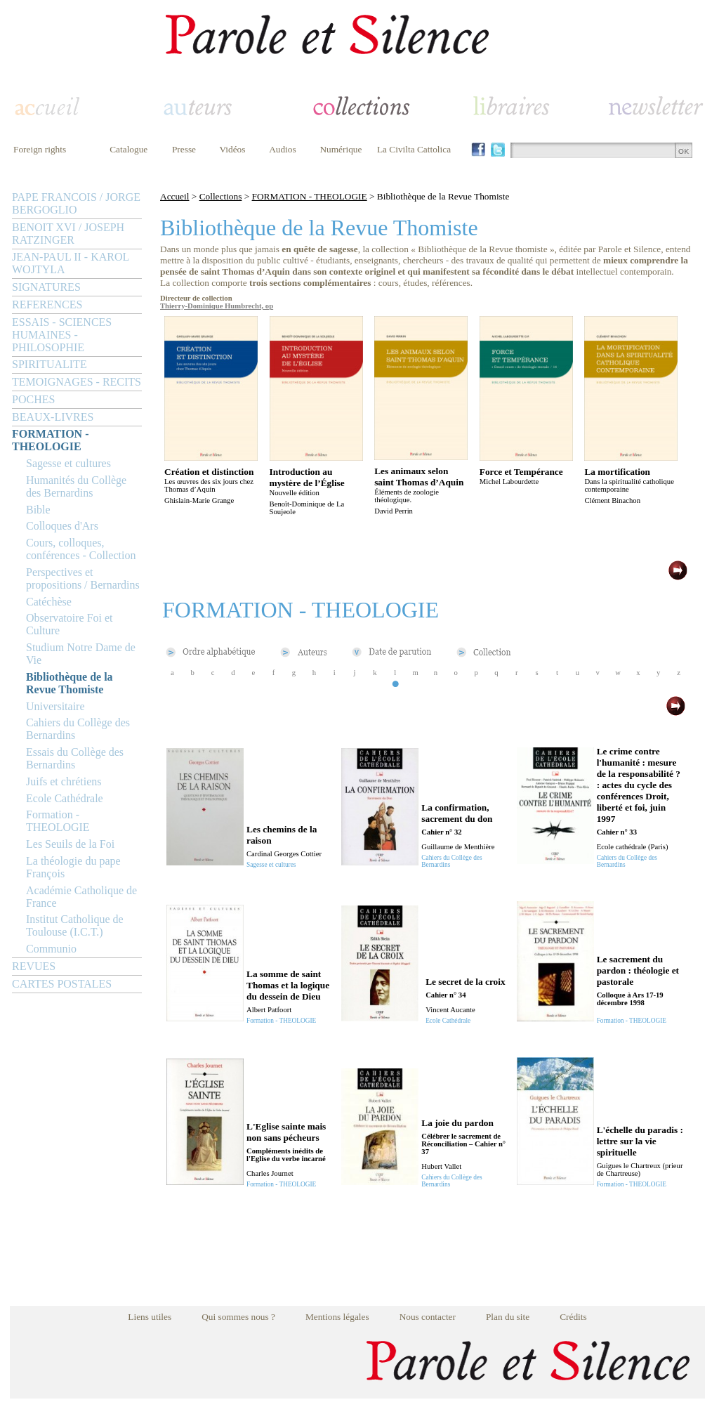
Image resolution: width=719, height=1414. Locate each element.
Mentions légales (337, 1316)
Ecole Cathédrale (64, 798)
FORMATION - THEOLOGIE (50, 440)
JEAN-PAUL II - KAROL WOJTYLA (70, 263)
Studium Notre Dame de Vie (81, 653)
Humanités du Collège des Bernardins (76, 486)
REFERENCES (47, 304)
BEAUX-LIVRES (52, 417)
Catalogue (128, 149)
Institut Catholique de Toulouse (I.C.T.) (75, 925)
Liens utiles (149, 1316)
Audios (282, 149)
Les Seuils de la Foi (70, 844)
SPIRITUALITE (49, 364)
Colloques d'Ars (62, 526)
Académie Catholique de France (81, 896)
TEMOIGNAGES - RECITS (76, 382)
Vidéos (233, 149)
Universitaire (55, 706)
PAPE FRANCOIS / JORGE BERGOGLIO (76, 203)
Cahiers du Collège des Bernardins (78, 728)
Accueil (174, 196)
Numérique (340, 149)
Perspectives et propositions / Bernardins (83, 578)
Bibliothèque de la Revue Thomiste (69, 683)
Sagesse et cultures (68, 463)
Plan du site (507, 1316)
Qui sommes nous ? (238, 1316)
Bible (38, 510)
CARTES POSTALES (62, 984)
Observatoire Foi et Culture (69, 624)
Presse (184, 149)
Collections (220, 196)
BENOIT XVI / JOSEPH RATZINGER (68, 233)
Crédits (573, 1316)
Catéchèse (49, 602)
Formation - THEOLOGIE (58, 821)
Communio (51, 949)
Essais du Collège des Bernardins (75, 758)
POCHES (33, 399)
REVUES (33, 966)
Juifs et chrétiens (64, 781)
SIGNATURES (46, 287)
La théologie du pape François (73, 867)
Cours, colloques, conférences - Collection (81, 549)
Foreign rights (39, 149)
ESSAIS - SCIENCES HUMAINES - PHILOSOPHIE (62, 334)
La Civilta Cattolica (414, 149)
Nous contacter (428, 1316)
